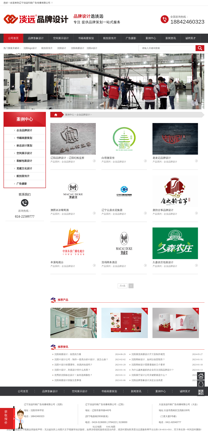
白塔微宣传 (108, 157)
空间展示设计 (61, 38)
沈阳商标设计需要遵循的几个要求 (148, 364)
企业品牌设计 (24, 130)
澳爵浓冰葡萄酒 (60, 210)
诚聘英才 (190, 38)
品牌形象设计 (36, 38)
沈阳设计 (61, 48)
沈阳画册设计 (77, 48)
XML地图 (111, 426)
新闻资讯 (170, 38)
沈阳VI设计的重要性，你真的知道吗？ (73, 364)
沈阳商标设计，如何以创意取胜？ (148, 359)
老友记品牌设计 (162, 157)
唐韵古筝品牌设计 (163, 210)
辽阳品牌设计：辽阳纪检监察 (67, 157)
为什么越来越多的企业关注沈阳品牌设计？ (152, 370)
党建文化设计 (24, 168)
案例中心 (151, 38)
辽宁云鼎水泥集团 (112, 210)
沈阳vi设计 (92, 48)
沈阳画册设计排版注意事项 (67, 380)
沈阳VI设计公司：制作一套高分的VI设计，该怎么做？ (81, 359)
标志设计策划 (24, 145)
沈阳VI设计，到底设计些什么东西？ (72, 370)
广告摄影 (131, 38)
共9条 (123, 285)
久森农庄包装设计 (163, 262)
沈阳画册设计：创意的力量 (67, 354)
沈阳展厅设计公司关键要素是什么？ (149, 375)
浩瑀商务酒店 (109, 262)
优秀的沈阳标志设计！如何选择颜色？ (73, 375)
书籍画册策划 (86, 38)
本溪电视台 (57, 262)
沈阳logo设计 (30, 48)
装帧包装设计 (24, 160)
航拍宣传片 (109, 38)
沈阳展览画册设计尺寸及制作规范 (148, 354)
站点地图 (97, 426)
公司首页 (13, 38)
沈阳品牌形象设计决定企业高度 (147, 380)
